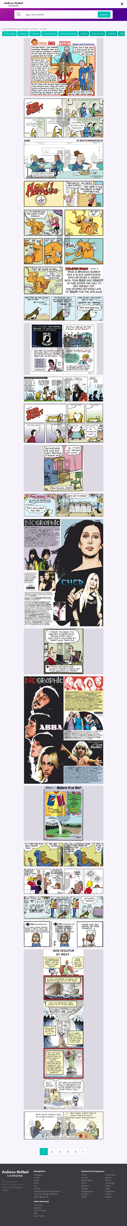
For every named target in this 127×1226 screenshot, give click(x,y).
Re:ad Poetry (39, 1216)
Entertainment (87, 1191)
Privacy (4, 1187)
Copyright (5, 1190)
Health (84, 1197)
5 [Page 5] (75, 1151)
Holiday (84, 1188)
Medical (108, 1177)
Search (104, 14)
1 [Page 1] (43, 1151)
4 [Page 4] (67, 1151)
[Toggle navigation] (122, 4)
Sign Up (45, 1197)
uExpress (37, 1208)
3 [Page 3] (59, 1151)
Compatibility (49, 33)
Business (85, 1194)
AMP (36, 1213)
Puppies (23, 33)
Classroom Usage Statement (46, 1194)
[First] (83, 1151)
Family (84, 1175)
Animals (84, 1177)
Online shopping (68, 33)
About (36, 1183)
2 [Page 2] (51, 1151)
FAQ (35, 1185)
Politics (108, 1185)
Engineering (97, 33)
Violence (35, 33)
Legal (107, 1188)
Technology (9, 33)
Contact (37, 1188)
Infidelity (111, 33)
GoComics (38, 1205)
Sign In (36, 1197)
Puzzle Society (40, 1210)
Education (85, 1185)
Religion (108, 1197)
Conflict (83, 33)
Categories (38, 1175)
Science (108, 1194)
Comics (37, 1177)
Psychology (110, 1183)
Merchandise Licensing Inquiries (47, 1191)
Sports (84, 1183)
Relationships (86, 1180)
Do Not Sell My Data (15, 1187)
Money (108, 1180)
